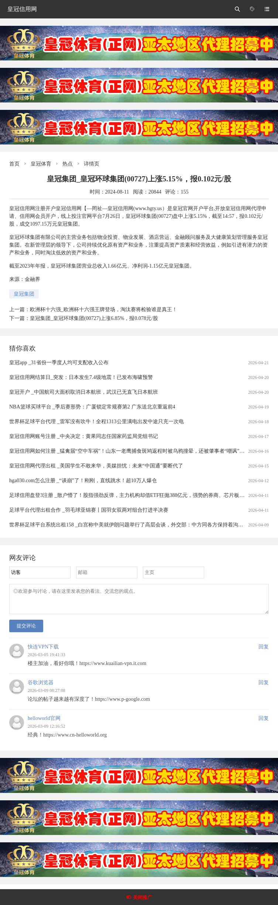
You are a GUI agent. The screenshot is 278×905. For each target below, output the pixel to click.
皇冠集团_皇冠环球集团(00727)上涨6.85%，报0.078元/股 (94, 318)
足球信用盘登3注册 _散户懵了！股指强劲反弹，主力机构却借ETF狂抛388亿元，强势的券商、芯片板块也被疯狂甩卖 (142, 495)
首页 (14, 164)
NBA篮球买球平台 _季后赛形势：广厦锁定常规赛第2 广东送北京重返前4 (92, 407)
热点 (67, 164)
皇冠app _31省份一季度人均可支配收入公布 (59, 362)
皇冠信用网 (22, 9)
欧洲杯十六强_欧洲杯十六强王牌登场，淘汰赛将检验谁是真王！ (103, 309)
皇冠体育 (41, 164)
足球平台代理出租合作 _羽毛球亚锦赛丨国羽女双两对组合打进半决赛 (88, 510)
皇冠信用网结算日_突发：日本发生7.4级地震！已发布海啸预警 (81, 377)
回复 (263, 651)
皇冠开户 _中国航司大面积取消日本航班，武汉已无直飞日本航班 (83, 392)
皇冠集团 (24, 294)
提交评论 (26, 630)
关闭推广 (142, 897)
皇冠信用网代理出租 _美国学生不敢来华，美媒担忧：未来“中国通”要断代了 (96, 466)
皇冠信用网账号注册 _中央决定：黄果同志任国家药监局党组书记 (83, 436)
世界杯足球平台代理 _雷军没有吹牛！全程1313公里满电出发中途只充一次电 (96, 421)
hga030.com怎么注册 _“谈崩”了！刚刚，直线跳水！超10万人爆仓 (83, 480)
